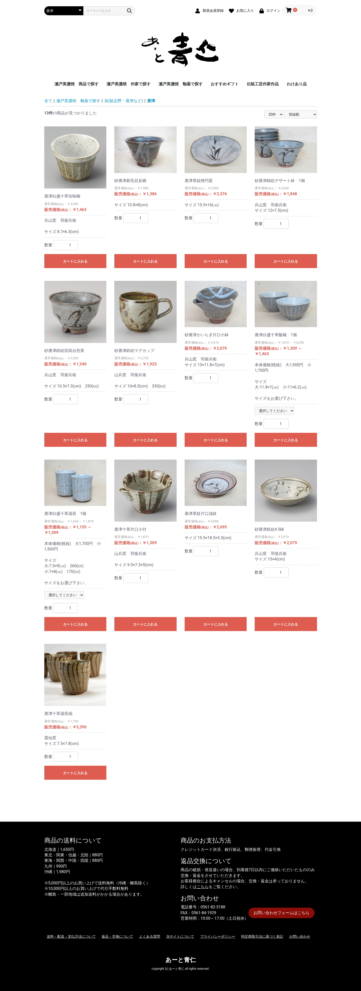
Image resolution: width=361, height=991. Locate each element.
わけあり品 (297, 84)
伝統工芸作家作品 (263, 84)
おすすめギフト (225, 84)
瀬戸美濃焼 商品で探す (77, 84)
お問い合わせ (299, 936)
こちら (203, 886)
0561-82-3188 (213, 907)
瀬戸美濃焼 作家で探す (129, 84)
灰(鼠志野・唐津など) (123, 100)
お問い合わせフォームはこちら (281, 912)
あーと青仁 (180, 959)
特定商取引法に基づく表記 (262, 936)
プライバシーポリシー (217, 936)
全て (48, 100)
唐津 (151, 100)
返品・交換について (117, 936)
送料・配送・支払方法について (71, 936)
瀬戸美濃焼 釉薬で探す (181, 84)
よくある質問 (149, 936)
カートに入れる (75, 261)
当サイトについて (180, 936)
